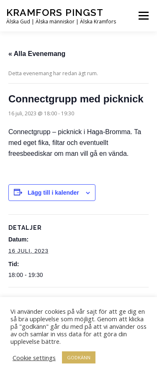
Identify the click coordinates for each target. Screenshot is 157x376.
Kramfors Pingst (54, 12)
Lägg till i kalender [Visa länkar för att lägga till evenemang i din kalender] (53, 192)
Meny (142, 15)
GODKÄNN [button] (78, 357)
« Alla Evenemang (36, 53)
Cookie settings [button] (34, 357)
